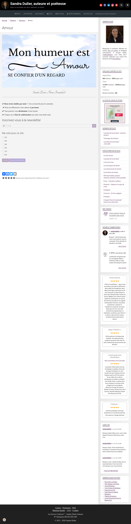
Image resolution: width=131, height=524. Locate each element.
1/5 (4, 151)
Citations (13, 20)
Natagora (108, 494)
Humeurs (22, 20)
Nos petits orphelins (111, 482)
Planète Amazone (110, 496)
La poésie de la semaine (111, 159)
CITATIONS (28, 14)
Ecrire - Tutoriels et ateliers (112, 181)
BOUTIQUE (59, 14)
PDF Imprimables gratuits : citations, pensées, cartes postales (115, 177)
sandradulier (115, 231)
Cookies (75, 511)
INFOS (18, 14)
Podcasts (107, 196)
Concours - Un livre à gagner (113, 193)
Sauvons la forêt (110, 490)
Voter (5, 160)
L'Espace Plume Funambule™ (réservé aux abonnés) (113, 201)
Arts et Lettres (113, 50)
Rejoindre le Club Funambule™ (105, 14)
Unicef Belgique (110, 486)
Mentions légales (59, 511)
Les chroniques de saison (112, 165)
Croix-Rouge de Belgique (112, 488)
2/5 (4, 148)
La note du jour (108, 155)
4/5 (4, 141)
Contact (58, 508)
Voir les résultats (17, 160)
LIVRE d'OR (88, 14)
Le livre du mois (108, 162)
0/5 (4, 155)
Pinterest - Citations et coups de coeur (114, 185)
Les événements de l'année (112, 169)
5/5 (4, 137)
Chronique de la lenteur (111, 138)
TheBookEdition (108, 55)
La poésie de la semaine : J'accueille (112, 143)
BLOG (49, 14)
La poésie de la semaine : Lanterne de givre (115, 134)
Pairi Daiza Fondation (111, 492)
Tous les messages (111, 471)
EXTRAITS (39, 14)
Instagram (107, 190)
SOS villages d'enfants (112, 484)
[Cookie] (4, 519)
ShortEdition (117, 59)
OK (94, 126)
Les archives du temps (111, 172)
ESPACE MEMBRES (74, 14)
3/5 (4, 144)
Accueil (4, 20)
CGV (69, 511)
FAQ (74, 508)
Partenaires (67, 508)
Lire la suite (122, 246)
